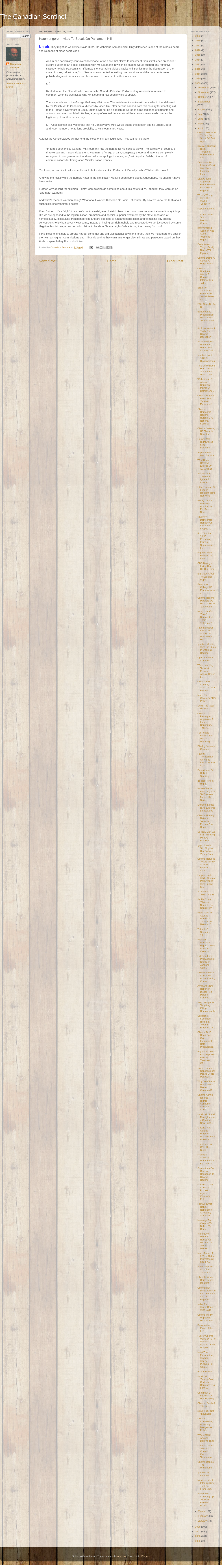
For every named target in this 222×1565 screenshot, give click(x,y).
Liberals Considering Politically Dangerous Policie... (205, 1424)
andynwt (121, 1556)
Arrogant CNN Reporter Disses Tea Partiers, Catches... (205, 992)
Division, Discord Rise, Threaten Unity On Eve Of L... (206, 152)
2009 (198, 83)
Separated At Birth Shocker (206, 454)
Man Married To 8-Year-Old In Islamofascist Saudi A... (206, 1257)
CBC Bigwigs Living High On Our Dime (206, 566)
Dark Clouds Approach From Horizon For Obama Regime (206, 184)
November (204, 92)
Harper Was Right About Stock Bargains (205, 443)
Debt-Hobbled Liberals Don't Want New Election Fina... (206, 168)
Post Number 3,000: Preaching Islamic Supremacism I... (206, 540)
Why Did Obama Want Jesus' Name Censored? (206, 1086)
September (204, 101)
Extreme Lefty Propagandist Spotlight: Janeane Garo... (206, 962)
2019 (198, 40)
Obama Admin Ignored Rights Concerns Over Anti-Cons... (205, 1102)
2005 (198, 1541)
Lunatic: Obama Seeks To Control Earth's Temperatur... (206, 1451)
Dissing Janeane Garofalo (206, 747)
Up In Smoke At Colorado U (205, 659)
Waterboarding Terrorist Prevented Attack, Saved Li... (206, 671)
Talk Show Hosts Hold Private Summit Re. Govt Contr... (206, 370)
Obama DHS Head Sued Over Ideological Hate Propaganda (205, 1039)
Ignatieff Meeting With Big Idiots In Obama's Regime (206, 648)
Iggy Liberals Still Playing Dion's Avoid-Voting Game (205, 849)
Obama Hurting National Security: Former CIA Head (205, 821)
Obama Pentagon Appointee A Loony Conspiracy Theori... (205, 720)
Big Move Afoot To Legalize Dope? (205, 576)
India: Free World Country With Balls (206, 1307)
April (201, 128)
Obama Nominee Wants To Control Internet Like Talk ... (205, 275)
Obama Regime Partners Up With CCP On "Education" (206, 602)
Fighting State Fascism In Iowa (204, 555)
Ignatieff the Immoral (203, 1474)
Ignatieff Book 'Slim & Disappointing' (206, 358)
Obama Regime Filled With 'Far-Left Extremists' (206, 400)
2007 (198, 1531)
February (203, 1516)
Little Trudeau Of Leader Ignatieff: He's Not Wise (206, 491)
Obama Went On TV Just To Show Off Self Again (206, 137)
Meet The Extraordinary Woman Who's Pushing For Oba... (206, 1359)
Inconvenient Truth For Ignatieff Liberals (204, 478)
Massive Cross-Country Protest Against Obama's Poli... (205, 1191)
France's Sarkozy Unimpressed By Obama (206, 1159)
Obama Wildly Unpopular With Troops (205, 1317)
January (202, 1520)
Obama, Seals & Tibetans (206, 1404)
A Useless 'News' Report (206, 893)
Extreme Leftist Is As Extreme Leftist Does (206, 807)
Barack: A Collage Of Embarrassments (206, 588)
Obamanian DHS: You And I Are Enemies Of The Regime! (206, 1293)
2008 (198, 1526)
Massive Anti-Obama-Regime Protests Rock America (206, 1133)
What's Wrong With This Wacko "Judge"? (205, 199)
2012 (198, 69)
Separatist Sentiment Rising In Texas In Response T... (206, 1021)
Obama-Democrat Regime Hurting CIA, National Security (205, 416)
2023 (198, 36)
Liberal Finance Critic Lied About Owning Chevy (206, 977)
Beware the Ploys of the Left (205, 1328)
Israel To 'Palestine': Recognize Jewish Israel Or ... (205, 293)
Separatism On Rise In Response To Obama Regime (205, 1174)
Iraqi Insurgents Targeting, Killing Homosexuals (206, 1006)
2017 (198, 45)
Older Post (175, 261)
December (204, 87)
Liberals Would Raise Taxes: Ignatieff (205, 1280)
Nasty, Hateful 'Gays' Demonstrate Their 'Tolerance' (205, 617)
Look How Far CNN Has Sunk (205, 1147)
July (200, 114)
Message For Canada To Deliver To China (204, 1224)
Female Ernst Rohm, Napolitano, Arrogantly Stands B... (204, 1209)
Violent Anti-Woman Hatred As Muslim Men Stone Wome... (205, 1241)
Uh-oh (44, 47)
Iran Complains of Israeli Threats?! (205, 1269)
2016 (198, 50)
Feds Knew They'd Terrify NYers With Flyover (206, 248)
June (201, 118)
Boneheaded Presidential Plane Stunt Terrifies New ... (205, 317)
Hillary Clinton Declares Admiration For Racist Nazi (204, 506)
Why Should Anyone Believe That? (206, 1438)
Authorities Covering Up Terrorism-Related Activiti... (205, 1499)
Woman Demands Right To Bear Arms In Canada (206, 945)
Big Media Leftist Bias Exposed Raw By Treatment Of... (206, 1057)
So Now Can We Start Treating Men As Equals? (206, 836)
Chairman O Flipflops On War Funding (205, 1395)
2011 (198, 74)
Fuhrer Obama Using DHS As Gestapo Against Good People (206, 1341)
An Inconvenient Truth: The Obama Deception (206, 332)
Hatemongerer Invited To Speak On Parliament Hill (205, 633)
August (202, 109)
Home (111, 261)
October (202, 97)
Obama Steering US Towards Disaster (206, 431)
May (200, 123)
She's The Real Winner (205, 707)
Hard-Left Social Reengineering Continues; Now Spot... (206, 1118)
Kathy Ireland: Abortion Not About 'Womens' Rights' (205, 234)
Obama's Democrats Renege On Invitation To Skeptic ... (205, 523)
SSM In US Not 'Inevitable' (205, 1412)
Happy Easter (204, 1371)
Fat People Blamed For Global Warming (205, 737)
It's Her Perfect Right (205, 782)
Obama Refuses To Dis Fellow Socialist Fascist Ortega (206, 864)
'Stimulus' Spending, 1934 (204, 932)
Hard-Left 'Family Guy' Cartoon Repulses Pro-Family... (206, 1382)
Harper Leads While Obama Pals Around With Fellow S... (206, 881)
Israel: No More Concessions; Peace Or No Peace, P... (206, 1072)
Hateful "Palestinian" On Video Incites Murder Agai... (206, 759)
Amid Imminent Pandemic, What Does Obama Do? (205, 346)
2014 (198, 59)
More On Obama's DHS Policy (206, 698)
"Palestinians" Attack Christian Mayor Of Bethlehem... (205, 385)
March (201, 1511)
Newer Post (47, 261)
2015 (198, 54)
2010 (198, 78)
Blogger (145, 1556)
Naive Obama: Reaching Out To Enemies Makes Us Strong (206, 794)
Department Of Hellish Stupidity (205, 773)
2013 (198, 64)
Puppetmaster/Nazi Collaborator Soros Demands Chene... (206, 216)
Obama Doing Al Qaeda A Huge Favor (206, 260)
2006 (198, 1536)
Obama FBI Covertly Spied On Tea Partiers (206, 686)
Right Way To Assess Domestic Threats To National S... (205, 918)
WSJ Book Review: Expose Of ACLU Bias (204, 464)
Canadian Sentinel (15, 66)
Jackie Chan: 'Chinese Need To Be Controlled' (205, 903)
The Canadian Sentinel (33, 16)
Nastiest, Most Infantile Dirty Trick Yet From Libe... (205, 1484)
